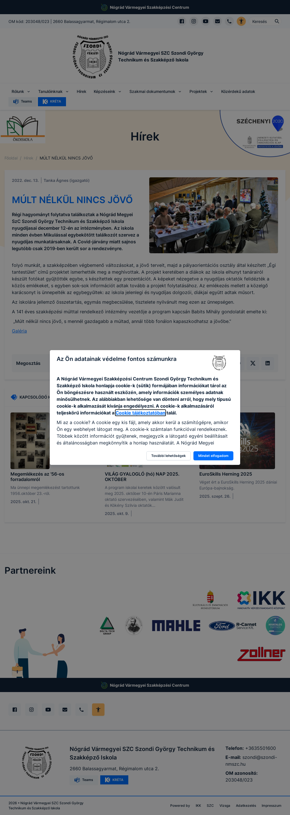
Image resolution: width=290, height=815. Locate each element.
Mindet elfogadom (213, 456)
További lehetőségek (168, 456)
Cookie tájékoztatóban (140, 413)
